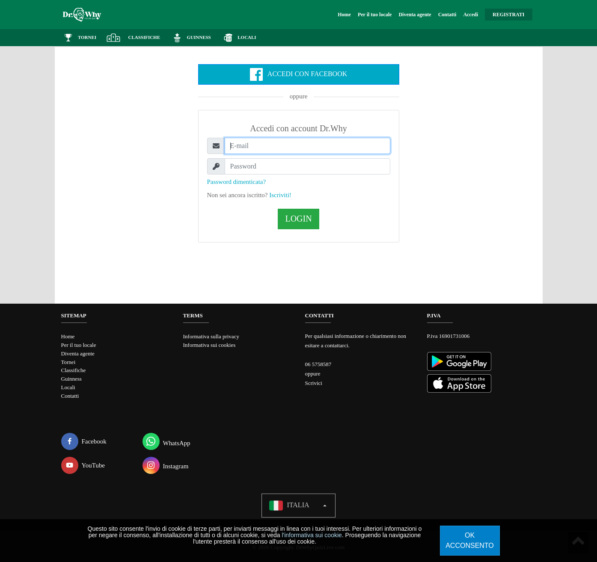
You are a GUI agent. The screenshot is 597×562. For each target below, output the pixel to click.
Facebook (84, 439)
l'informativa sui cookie (312, 535)
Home (344, 15)
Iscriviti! (280, 195)
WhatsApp (166, 439)
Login (298, 219)
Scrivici (313, 383)
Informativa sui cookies (209, 344)
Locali (68, 385)
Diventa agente (414, 15)
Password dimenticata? (236, 181)
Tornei (68, 361)
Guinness (71, 377)
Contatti (447, 15)
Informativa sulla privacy (211, 336)
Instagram (166, 463)
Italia (289, 503)
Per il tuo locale (375, 15)
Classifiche (73, 369)
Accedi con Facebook (299, 74)
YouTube (83, 463)
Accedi (470, 15)
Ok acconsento (470, 540)
